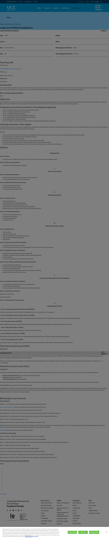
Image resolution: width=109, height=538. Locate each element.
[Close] (106, 534)
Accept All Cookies (94, 534)
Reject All (83, 534)
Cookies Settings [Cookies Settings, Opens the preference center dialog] (72, 534)
